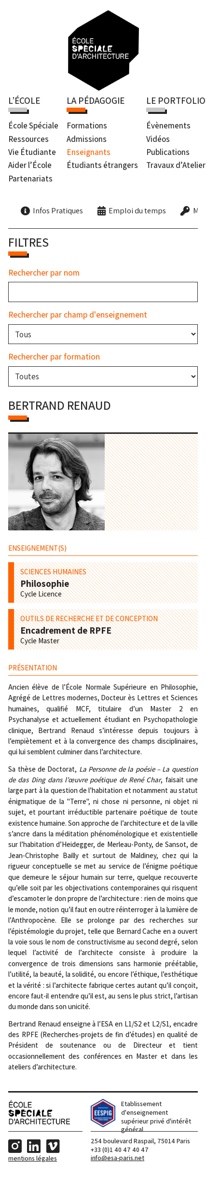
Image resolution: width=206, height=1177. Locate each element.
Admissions (87, 139)
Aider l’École (30, 165)
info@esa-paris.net (117, 1157)
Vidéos (158, 139)
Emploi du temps (137, 210)
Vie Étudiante (32, 152)
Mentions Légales (32, 1158)
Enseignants (88, 152)
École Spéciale (33, 125)
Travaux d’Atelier (176, 165)
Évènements (168, 125)
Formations (87, 125)
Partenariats (30, 178)
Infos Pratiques (58, 210)
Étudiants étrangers (102, 165)
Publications (168, 152)
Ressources (28, 139)
